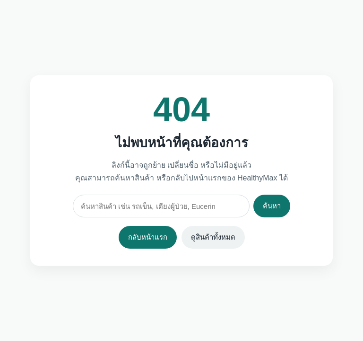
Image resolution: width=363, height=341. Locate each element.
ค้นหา (272, 206)
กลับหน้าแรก (147, 237)
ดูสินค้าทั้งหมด (213, 237)
